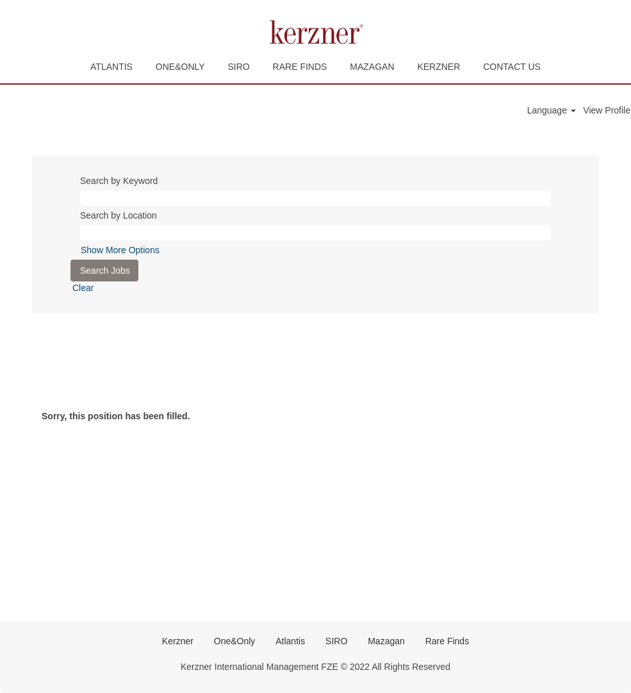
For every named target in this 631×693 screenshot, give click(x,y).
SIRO (238, 67)
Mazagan (386, 641)
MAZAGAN (372, 67)
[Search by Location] (315, 232)
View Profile (606, 110)
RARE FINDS (300, 67)
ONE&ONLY (180, 67)
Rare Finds (447, 641)
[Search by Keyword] (315, 198)
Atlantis (290, 641)
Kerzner (177, 641)
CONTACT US (512, 67)
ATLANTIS (111, 67)
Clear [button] (83, 288)
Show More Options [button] (120, 250)
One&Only (235, 641)
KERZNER (438, 67)
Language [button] (551, 110)
